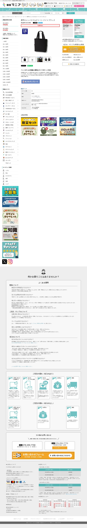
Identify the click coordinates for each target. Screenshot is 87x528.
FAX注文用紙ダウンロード (78, 3)
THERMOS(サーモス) (10, 108)
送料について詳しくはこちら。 (71, 493)
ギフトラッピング (10, 149)
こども (7, 170)
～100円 (5, 41)
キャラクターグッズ (10, 141)
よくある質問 (50, 10)
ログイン (49, 5)
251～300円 (5, 52)
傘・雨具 (8, 114)
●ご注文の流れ (65, 54)
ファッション (9, 138)
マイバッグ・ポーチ (21, 16)
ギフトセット (9, 146)
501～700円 (5, 65)
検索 (71, 13)
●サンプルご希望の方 (67, 57)
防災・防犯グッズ (10, 100)
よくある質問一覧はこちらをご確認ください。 (22, 366)
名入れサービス (9, 10)
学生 (7, 173)
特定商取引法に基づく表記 (49, 518)
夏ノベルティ (9, 154)
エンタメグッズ (9, 130)
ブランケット (9, 135)
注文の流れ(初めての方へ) (37, 10)
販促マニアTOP (6, 16)
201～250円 (5, 49)
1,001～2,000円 (6, 71)
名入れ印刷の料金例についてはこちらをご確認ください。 (25, 342)
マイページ (58, 5)
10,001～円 (5, 85)
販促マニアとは (17, 518)
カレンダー (8, 160)
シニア (7, 184)
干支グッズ (8, 163)
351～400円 (5, 57)
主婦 (7, 181)
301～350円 (5, 55)
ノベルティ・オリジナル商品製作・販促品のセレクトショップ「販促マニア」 (41, 522)
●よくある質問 (77, 59)
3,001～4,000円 (6, 76)
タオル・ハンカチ (10, 122)
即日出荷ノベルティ (10, 97)
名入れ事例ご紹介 (23, 10)
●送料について (65, 59)
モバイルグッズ (9, 111)
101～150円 (5, 44)
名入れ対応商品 (9, 92)
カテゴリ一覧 (13, 16)
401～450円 (5, 60)
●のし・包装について (78, 57)
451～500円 (5, 63)
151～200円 (5, 46)
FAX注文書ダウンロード (59, 447)
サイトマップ (70, 518)
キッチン (8, 133)
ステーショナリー (10, 119)
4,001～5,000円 (6, 79)
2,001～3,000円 (6, 74)
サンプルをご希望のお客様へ (37, 323)
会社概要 (26, 518)
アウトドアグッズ (10, 116)
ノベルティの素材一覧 (36, 97)
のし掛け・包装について (77, 10)
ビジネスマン (9, 175)
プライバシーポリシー (35, 518)
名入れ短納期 (9, 95)
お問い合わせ (64, 10)
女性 (7, 178)
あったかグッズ (9, 157)
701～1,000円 (6, 68)
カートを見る (80, 5)
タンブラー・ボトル (10, 105)
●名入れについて (77, 54)
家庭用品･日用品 (9, 125)
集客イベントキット (10, 152)
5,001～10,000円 (6, 82)
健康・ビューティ (10, 127)
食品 (7, 144)
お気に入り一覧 (69, 6)
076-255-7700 (27, 445)
